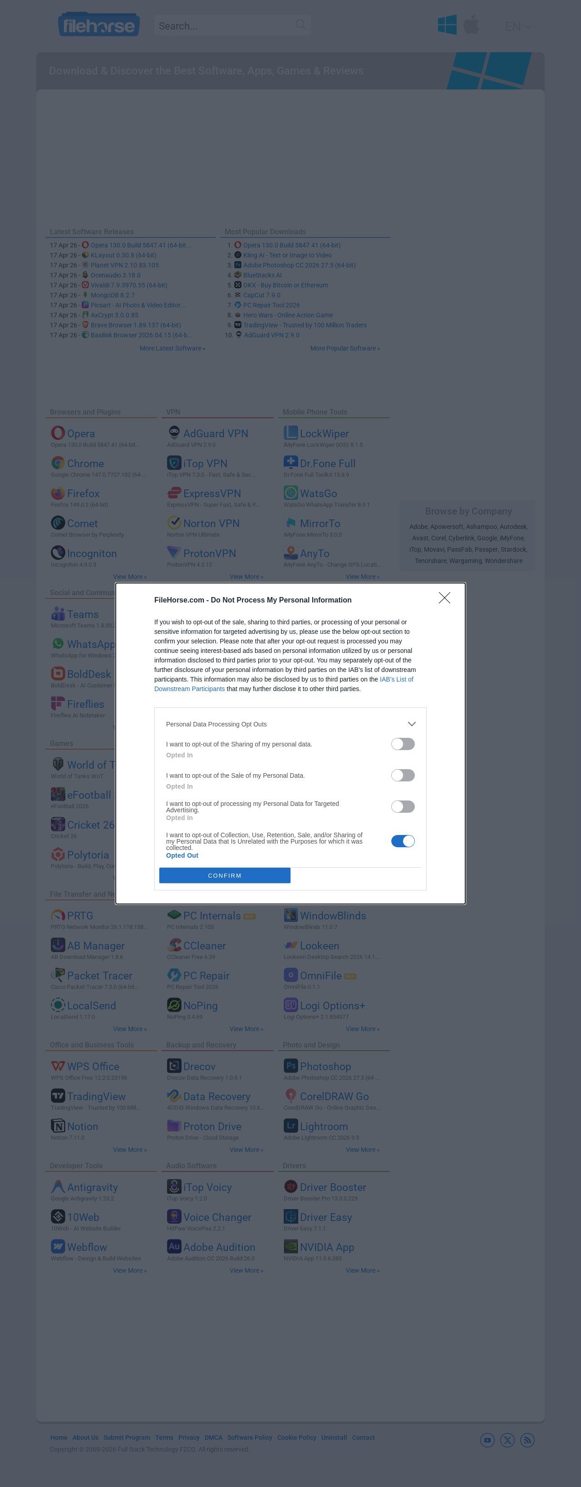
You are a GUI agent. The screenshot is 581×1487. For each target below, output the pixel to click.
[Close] (447, 600)
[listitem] (290, 724)
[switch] (403, 744)
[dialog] (290, 743)
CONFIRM (225, 875)
